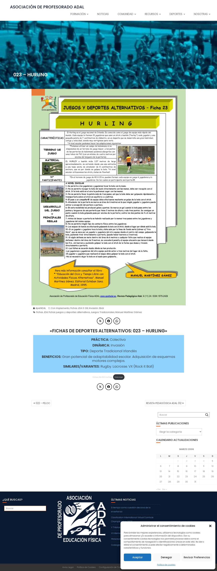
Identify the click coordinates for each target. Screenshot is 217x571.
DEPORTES (176, 14)
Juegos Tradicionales (102, 312)
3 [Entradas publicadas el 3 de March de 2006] (195, 460)
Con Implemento (60, 308)
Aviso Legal (68, 567)
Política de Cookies (86, 567)
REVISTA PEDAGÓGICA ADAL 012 (163, 403)
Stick (101, 308)
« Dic (158, 489)
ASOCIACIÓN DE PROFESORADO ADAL (47, 7)
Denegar (166, 557)
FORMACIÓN (78, 14)
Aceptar (137, 557)
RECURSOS (151, 14)
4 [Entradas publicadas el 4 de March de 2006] (203, 460)
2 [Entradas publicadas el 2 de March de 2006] (186, 460)
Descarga (119, 377)
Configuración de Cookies (112, 567)
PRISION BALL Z (118, 539)
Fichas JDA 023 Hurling (102, 377)
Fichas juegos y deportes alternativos (69, 312)
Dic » (164, 489)
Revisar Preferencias (197, 557)
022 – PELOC (43, 403)
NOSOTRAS (201, 14)
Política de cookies (166, 564)
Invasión (93, 308)
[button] (210, 526)
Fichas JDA (42, 312)
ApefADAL (39, 308)
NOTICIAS (103, 14)
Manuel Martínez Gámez (128, 312)
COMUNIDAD (125, 14)
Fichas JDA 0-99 (79, 308)
